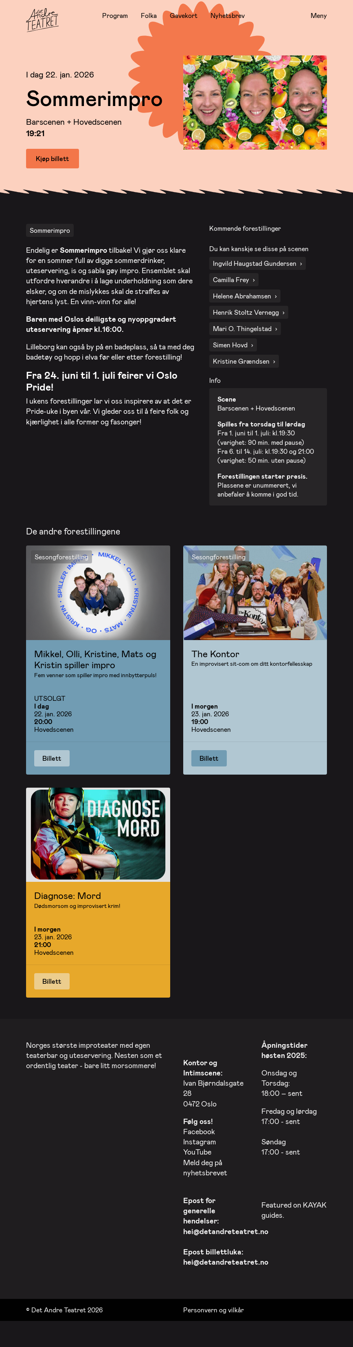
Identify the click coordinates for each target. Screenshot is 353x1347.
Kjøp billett (52, 158)
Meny (319, 15)
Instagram (199, 1139)
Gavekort (183, 15)
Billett (51, 756)
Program (115, 15)
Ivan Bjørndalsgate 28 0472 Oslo (213, 1081)
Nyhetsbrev (227, 15)
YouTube (197, 1149)
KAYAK (315, 1202)
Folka (149, 15)
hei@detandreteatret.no (225, 1228)
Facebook (199, 1129)
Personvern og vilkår (213, 1307)
